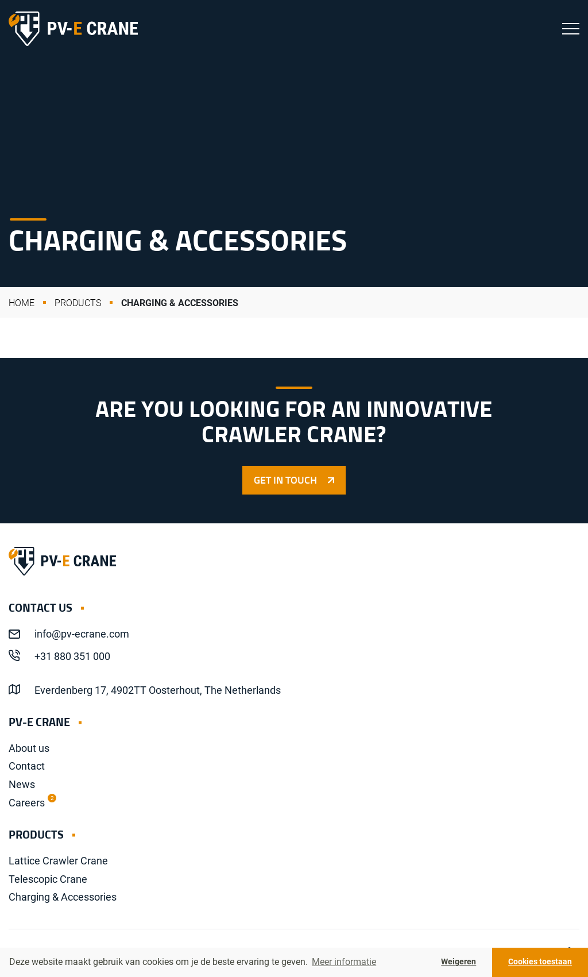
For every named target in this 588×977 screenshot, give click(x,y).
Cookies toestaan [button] (540, 962)
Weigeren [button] (458, 962)
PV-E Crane (73, 28)
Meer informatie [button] (344, 961)
